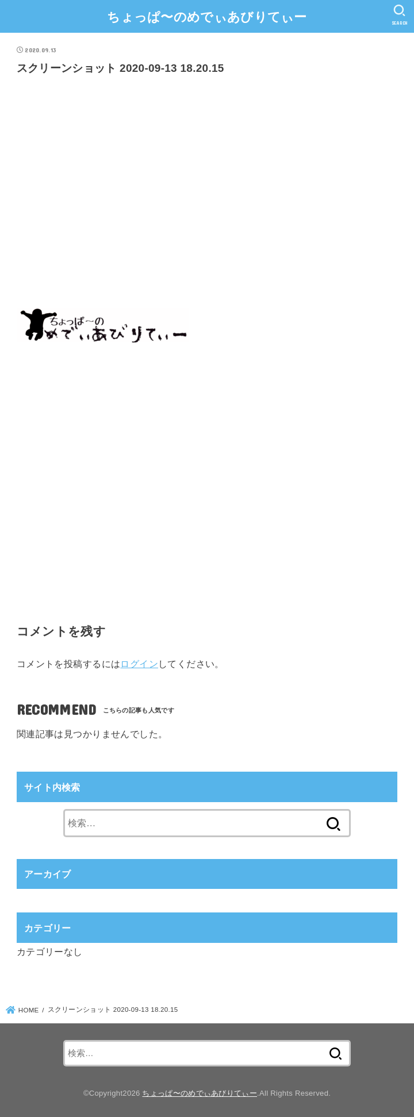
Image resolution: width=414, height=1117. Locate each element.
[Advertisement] (207, 195)
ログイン (139, 663)
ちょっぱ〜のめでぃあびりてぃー (207, 17)
